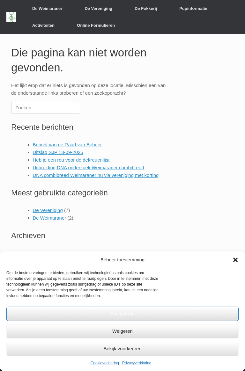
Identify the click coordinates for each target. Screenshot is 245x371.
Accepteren (122, 313)
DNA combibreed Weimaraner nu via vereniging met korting (96, 175)
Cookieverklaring (105, 363)
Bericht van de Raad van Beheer (67, 144)
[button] (235, 260)
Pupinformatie (193, 8)
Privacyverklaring (136, 363)
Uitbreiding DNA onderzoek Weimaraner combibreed (88, 167)
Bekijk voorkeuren (122, 348)
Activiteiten (43, 25)
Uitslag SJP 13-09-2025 (58, 152)
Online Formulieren (96, 25)
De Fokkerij (146, 8)
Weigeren (122, 331)
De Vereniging (98, 8)
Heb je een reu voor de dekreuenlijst (71, 160)
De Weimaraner (47, 8)
